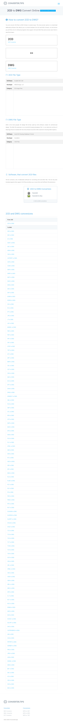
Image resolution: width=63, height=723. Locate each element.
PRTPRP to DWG (11, 642)
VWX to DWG (10, 580)
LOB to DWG (10, 657)
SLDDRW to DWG (12, 515)
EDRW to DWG (11, 300)
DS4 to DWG (10, 615)
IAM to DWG (10, 450)
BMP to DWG (10, 361)
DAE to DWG (10, 377)
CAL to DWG (10, 365)
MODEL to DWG (11, 327)
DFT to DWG (10, 384)
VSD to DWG (10, 573)
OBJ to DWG (10, 400)
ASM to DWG (10, 250)
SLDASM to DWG (12, 511)
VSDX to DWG (11, 576)
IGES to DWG (11, 461)
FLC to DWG (10, 442)
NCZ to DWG (10, 603)
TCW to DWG (11, 546)
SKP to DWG (10, 408)
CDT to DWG (10, 369)
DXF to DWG (10, 292)
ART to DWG (10, 358)
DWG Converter (12, 68)
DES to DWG (10, 688)
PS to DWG (10, 492)
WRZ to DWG (11, 588)
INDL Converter (8, 713)
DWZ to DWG (11, 281)
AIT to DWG (10, 354)
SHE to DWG (10, 626)
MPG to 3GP (26, 711)
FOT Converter (8, 715)
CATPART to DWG (12, 258)
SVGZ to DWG (11, 527)
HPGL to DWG (11, 446)
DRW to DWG (11, 392)
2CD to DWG (10, 223)
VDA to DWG (10, 561)
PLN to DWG (10, 404)
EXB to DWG (10, 434)
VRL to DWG (10, 565)
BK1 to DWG (10, 669)
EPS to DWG (10, 431)
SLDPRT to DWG (11, 519)
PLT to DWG (10, 484)
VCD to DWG (10, 557)
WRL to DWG (10, 584)
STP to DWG (10, 419)
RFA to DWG (10, 415)
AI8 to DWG (10, 634)
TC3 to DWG (10, 534)
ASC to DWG (10, 246)
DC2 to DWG (10, 381)
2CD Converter (12, 42)
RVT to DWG (10, 507)
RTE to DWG (10, 504)
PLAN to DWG (11, 480)
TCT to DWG (10, 542)
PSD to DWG (10, 496)
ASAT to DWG (11, 243)
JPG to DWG (10, 315)
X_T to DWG (10, 596)
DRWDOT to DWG (12, 396)
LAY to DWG (10, 323)
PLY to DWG (10, 488)
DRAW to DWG (11, 607)
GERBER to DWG (12, 645)
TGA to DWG (10, 553)
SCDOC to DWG (11, 619)
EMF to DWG (10, 423)
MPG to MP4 (26, 713)
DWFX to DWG (11, 273)
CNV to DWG (10, 373)
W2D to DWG (10, 611)
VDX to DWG (10, 680)
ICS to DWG (10, 676)
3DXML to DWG (11, 661)
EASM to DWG (11, 296)
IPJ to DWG (10, 308)
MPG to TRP (26, 715)
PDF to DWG (10, 335)
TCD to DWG (10, 538)
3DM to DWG (10, 665)
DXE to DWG (10, 289)
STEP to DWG (11, 346)
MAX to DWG (10, 473)
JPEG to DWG (11, 653)
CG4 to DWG (10, 638)
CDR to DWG (10, 262)
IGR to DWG (10, 465)
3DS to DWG (10, 231)
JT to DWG (10, 319)
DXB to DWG (10, 285)
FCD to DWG (10, 438)
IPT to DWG (10, 312)
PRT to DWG (10, 338)
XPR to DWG (10, 592)
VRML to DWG (11, 569)
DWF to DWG (10, 269)
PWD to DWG (11, 500)
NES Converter (8, 711)
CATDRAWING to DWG (13, 630)
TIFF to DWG (10, 350)
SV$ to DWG (10, 684)
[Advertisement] (38, 102)
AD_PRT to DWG (11, 622)
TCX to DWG (10, 550)
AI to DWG (10, 239)
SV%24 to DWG (11, 523)
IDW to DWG (10, 454)
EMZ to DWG (10, 427)
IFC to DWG (10, 457)
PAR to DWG (10, 331)
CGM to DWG (11, 266)
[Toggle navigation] (59, 4)
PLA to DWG (10, 477)
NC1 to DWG (10, 599)
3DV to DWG (10, 235)
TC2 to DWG (10, 530)
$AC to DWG (10, 672)
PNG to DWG (10, 649)
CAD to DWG (10, 254)
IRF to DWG (10, 469)
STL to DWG (10, 411)
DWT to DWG (11, 277)
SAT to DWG (10, 342)
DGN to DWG (10, 388)
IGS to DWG (10, 304)
